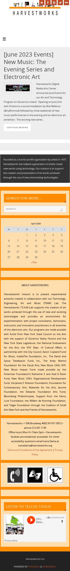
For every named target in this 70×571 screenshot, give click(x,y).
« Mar (34, 262)
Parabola (34, 566)
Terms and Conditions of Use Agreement (29, 450)
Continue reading (17, 127)
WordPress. (49, 566)
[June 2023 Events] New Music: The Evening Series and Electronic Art (29, 65)
